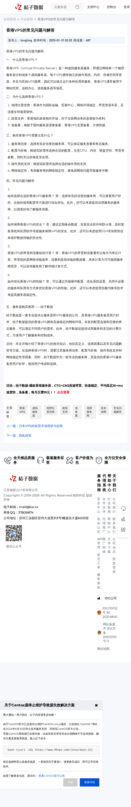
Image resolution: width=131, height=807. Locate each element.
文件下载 (109, 545)
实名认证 (98, 525)
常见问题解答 (118, 409)
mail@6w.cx (28, 507)
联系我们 (114, 525)
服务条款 (98, 581)
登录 (127, 7)
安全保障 (103, 409)
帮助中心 (109, 525)
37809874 (25, 512)
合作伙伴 (104, 505)
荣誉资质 (114, 565)
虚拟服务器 (35, 411)
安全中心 (98, 505)
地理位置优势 (51, 409)
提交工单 (98, 561)
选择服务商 (89, 411)
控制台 (111, 7)
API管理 (99, 543)
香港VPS (22, 409)
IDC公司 (111, 598)
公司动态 (114, 545)
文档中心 (93, 7)
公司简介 (114, 505)
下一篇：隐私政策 (18, 435)
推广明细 (104, 545)
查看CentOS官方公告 (52, 775)
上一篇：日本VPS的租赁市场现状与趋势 (34, 426)
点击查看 (63, 392)
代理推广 (104, 525)
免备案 (76, 411)
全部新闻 (10, 19)
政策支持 (65, 409)
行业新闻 (26, 19)
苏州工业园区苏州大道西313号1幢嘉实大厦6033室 (54, 518)
